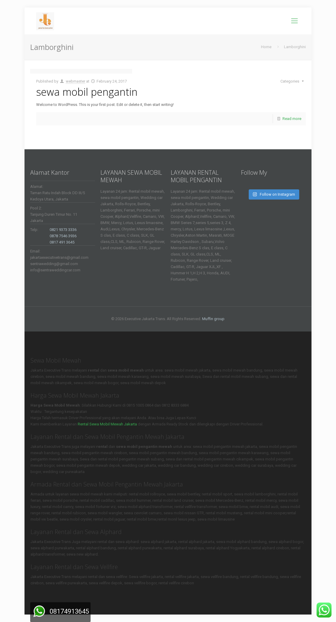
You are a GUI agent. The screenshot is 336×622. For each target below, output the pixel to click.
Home (266, 47)
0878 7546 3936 (63, 236)
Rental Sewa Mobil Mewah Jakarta (107, 424)
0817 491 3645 (62, 242)
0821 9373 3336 (63, 229)
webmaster (75, 81)
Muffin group (213, 319)
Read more (291, 118)
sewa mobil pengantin (87, 92)
